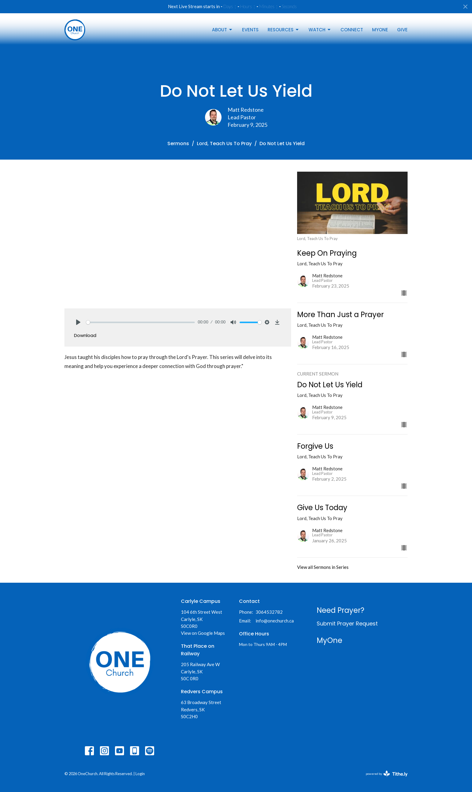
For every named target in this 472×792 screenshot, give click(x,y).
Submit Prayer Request (347, 623)
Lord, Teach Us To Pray (224, 143)
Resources (284, 30)
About (222, 30)
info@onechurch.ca (275, 620)
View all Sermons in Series (323, 567)
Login (140, 773)
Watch (320, 30)
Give (402, 30)
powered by (387, 774)
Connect (351, 30)
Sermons (178, 143)
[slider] (140, 322)
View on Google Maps (203, 633)
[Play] (78, 322)
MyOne (380, 30)
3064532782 (269, 612)
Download (85, 335)
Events (250, 30)
